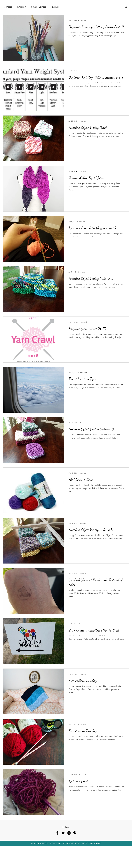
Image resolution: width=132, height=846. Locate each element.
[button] (126, 7)
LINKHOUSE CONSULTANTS (89, 843)
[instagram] (69, 833)
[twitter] (63, 833)
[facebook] (57, 833)
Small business (38, 7)
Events (55, 7)
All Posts (7, 7)
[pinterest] (74, 833)
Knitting (21, 7)
